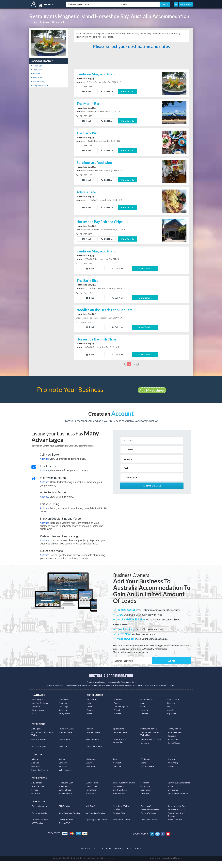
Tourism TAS (64, 823)
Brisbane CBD (119, 786)
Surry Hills (144, 793)
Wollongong (173, 762)
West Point (37, 77)
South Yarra (91, 793)
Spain (142, 703)
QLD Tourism (64, 806)
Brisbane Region (38, 739)
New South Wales (66, 728)
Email (86, 91)
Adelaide (35, 762)
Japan (89, 713)
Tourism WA (145, 806)
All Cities (35, 759)
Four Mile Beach (120, 793)
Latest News (38, 710)
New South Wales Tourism (121, 807)
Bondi (170, 786)
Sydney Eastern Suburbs (124, 782)
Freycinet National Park (178, 793)
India (169, 706)
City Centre (173, 790)
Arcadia (35, 73)
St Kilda (34, 790)
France (117, 703)
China (128, 848)
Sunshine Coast (175, 732)
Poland (117, 710)
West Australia (65, 732)
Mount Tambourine (39, 770)
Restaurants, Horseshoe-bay (53, 22)
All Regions (36, 728)
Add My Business (152, 390)
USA (101, 848)
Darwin (89, 762)
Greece (90, 710)
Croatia (90, 706)
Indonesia (118, 713)
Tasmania (172, 736)
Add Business (186, 4)
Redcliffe (63, 766)
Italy (89, 703)
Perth (115, 759)
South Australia (120, 732)
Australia (118, 699)
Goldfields (63, 746)
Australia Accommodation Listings (166, 858)
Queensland (118, 728)
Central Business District (179, 782)
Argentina (171, 713)
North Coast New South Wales (42, 733)
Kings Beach (91, 790)
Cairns (143, 762)
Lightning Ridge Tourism (96, 819)
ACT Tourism (37, 823)
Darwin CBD (91, 786)
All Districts (36, 782)
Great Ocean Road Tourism (176, 814)
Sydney (62, 759)
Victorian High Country (150, 739)
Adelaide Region (38, 746)
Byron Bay (35, 766)
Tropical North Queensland (119, 740)
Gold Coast (145, 759)
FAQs (34, 713)
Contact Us (64, 699)
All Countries (93, 699)
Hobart (171, 766)
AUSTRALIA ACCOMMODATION (111, 676)
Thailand (144, 713)
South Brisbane (120, 790)
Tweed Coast (174, 743)
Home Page (37, 699)
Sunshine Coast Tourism (69, 813)
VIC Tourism (91, 806)
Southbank (145, 782)
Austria (170, 710)
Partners (36, 706)
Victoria (89, 728)
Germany (171, 703)
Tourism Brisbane (148, 813)
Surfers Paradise (93, 782)
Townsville (90, 766)
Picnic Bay (36, 65)
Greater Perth (65, 739)
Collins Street (65, 790)
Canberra (63, 762)
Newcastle (118, 762)
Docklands (36, 793)
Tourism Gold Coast (176, 809)
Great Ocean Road (94, 746)
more (136, 364)
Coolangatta (145, 790)
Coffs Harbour (65, 770)
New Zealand (173, 699)
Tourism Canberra (39, 806)
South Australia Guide (177, 806)
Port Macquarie (147, 766)
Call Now (107, 91)
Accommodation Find (149, 809)
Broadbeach (64, 786)
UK (94, 848)
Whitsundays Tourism (95, 813)
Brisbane (171, 759)
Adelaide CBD (37, 786)
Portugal (144, 710)
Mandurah (117, 766)
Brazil (142, 706)
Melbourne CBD (66, 782)
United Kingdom (121, 706)
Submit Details (151, 485)
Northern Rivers (93, 732)
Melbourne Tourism (121, 819)
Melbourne (91, 759)
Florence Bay (38, 81)
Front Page (63, 706)
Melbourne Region (148, 728)
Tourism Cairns (119, 813)
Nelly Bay (36, 69)
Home (34, 22)
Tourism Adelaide (39, 813)
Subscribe (63, 710)
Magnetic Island (39, 85)
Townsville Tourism (149, 819)
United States (146, 699)
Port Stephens (92, 739)
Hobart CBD (145, 786)
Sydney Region (174, 728)
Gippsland (144, 743)
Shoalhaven (173, 739)
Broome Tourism (175, 819)
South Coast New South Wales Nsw (151, 733)
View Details (127, 91)
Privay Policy (64, 713)
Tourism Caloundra (39, 819)
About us (63, 703)
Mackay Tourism (66, 819)
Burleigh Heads (65, 793)
